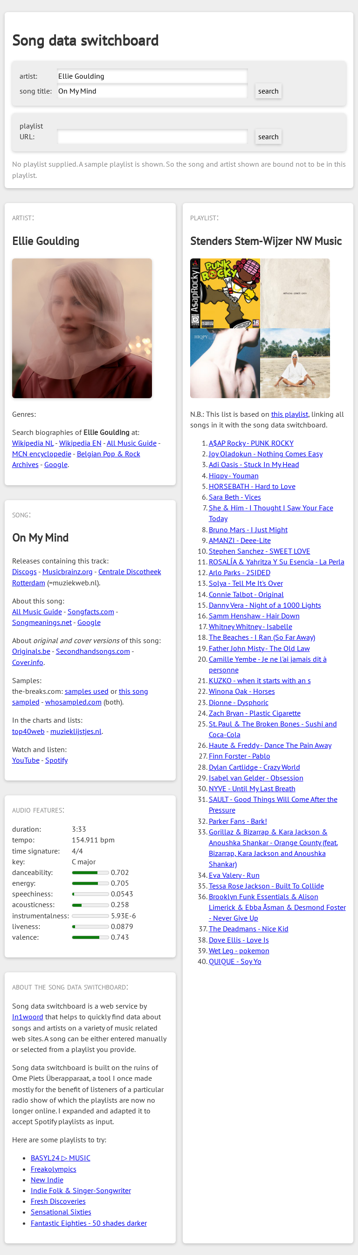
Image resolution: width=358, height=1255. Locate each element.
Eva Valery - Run (234, 875)
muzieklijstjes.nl (76, 731)
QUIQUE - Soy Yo (235, 961)
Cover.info (27, 662)
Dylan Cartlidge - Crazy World (254, 767)
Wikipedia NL (33, 443)
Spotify (56, 760)
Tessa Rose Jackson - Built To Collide (266, 885)
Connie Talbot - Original (246, 594)
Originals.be (31, 651)
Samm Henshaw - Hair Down (254, 615)
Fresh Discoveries (58, 1201)
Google (56, 464)
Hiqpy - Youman (234, 475)
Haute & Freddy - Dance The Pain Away (270, 745)
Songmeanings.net (42, 622)
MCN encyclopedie (41, 453)
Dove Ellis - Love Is (239, 939)
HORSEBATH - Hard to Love (252, 486)
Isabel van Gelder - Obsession (256, 777)
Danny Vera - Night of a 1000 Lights (265, 605)
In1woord (27, 1016)
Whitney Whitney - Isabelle (250, 626)
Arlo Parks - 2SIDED (239, 572)
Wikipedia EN (80, 443)
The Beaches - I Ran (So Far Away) (262, 637)
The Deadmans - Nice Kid (249, 928)
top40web (28, 731)
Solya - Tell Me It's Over (246, 583)
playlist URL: (31, 131)
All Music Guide (132, 443)
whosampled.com (73, 701)
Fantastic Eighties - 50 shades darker (89, 1223)
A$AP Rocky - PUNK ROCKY (251, 443)
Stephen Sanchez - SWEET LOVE (259, 551)
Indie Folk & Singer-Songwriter (81, 1190)
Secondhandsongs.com (93, 651)
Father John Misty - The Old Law (259, 648)
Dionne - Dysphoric (238, 702)
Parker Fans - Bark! (238, 821)
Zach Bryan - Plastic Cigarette (255, 713)
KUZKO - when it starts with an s (260, 680)
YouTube (26, 760)
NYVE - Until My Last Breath (252, 788)
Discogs (24, 571)
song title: (36, 90)
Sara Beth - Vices (235, 497)
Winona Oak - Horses (242, 691)
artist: (28, 76)
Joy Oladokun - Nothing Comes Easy (266, 453)
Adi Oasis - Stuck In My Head (254, 464)
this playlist (289, 414)
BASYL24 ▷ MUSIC (60, 1157)
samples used (87, 691)
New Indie (47, 1179)
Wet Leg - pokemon (239, 950)
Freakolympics (53, 1169)
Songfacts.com (91, 611)
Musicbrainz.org (67, 571)
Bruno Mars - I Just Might (248, 529)
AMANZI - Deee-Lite (240, 540)
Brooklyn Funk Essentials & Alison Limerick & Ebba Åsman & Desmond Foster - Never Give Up (277, 907)
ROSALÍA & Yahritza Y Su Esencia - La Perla (276, 561)
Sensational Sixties (61, 1211)
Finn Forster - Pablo (239, 755)
